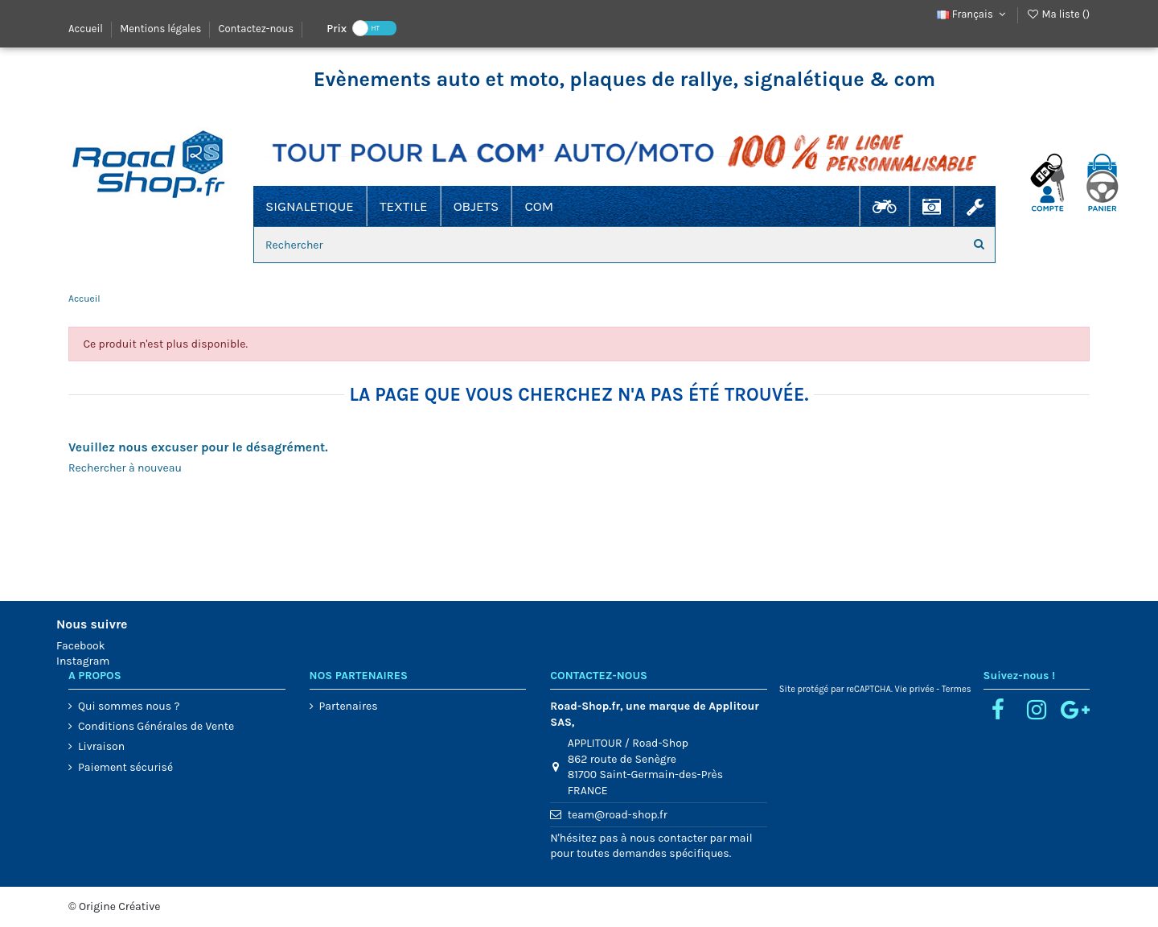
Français (973, 14)
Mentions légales (161, 29)
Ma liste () (1058, 14)
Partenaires (348, 706)
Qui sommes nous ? (128, 706)
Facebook (80, 646)
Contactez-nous (256, 29)
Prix (336, 27)
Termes (956, 689)
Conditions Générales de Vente (156, 726)
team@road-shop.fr (617, 815)
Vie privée (914, 689)
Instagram (82, 661)
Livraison (101, 746)
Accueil (86, 29)
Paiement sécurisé (125, 767)
